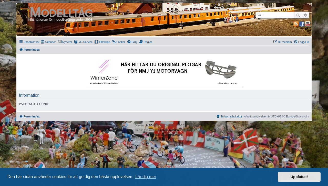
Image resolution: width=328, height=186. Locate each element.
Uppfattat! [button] (299, 177)
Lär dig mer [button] (145, 176)
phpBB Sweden (169, 130)
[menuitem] (48, 42)
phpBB (148, 125)
